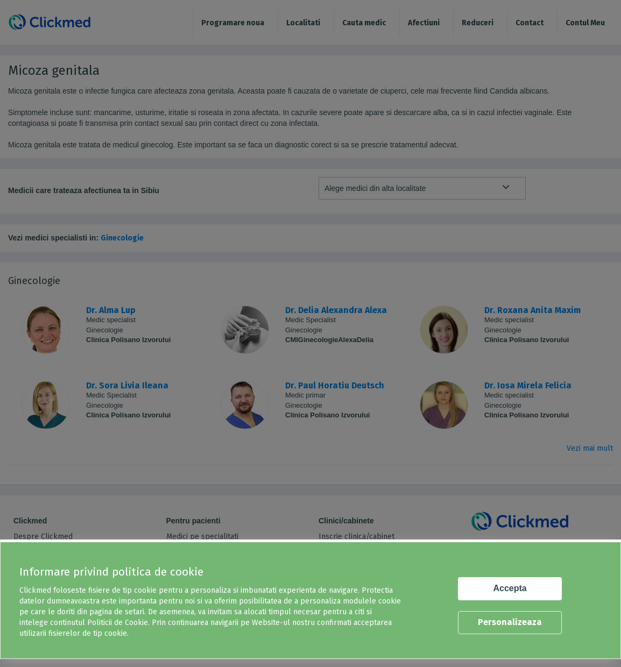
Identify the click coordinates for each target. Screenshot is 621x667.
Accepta (510, 588)
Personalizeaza (510, 622)
